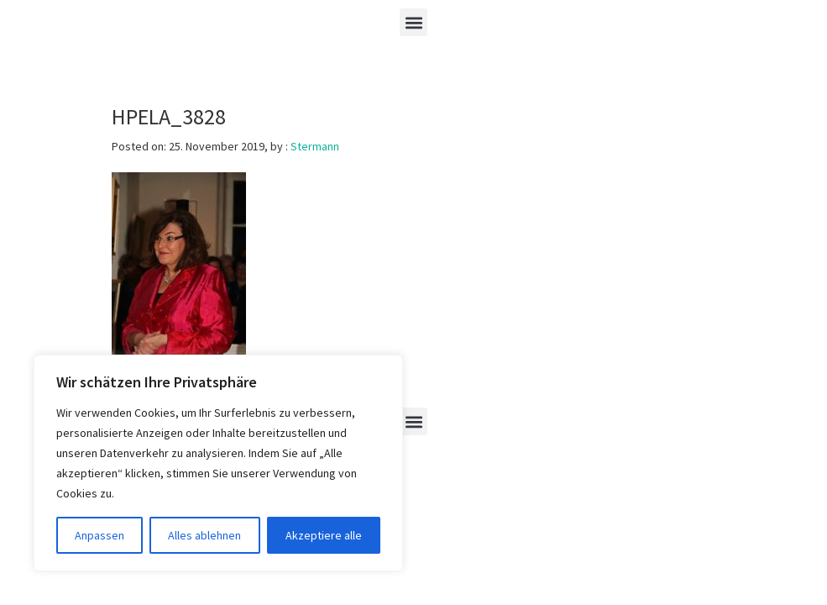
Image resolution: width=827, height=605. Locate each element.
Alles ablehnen (204, 535)
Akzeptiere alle (323, 535)
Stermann (314, 146)
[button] (413, 22)
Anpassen (99, 535)
